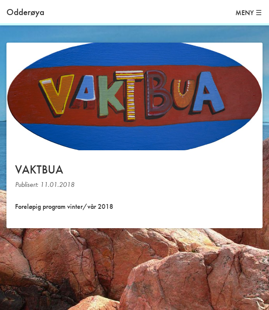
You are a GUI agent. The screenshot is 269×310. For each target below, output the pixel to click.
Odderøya (25, 12)
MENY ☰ (248, 12)
